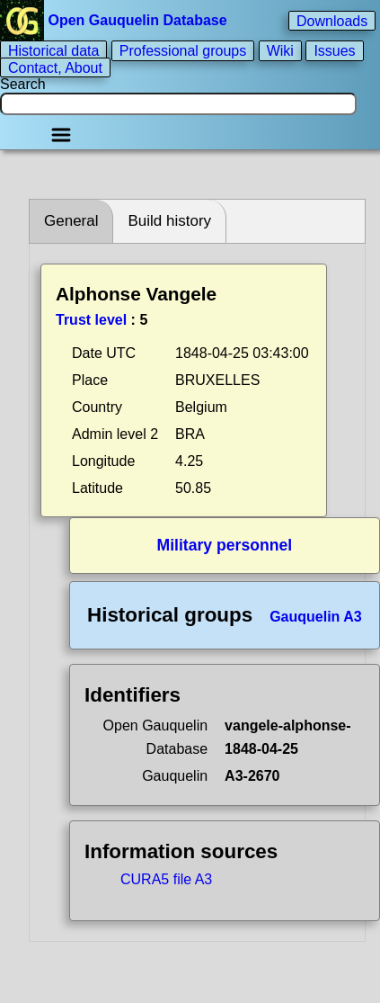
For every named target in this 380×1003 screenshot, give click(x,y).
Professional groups (182, 50)
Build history (169, 220)
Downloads (331, 20)
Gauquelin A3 (316, 616)
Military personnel (225, 545)
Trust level (91, 319)
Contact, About (55, 67)
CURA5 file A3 (166, 879)
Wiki (280, 50)
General (71, 220)
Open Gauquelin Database (115, 20)
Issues (334, 50)
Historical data (53, 50)
